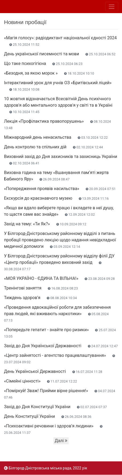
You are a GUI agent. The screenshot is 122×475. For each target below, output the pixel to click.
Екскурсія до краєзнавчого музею (56, 198)
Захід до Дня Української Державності (61, 345)
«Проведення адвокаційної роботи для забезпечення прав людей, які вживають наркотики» (57, 313)
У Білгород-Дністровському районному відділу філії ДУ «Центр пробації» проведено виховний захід (59, 262)
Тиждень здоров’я (40, 297)
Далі (61, 440)
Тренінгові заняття (41, 288)
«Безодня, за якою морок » (49, 73)
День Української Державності (53, 371)
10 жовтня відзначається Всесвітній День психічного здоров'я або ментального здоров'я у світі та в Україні (58, 105)
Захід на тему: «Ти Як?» (45, 223)
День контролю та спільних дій (53, 146)
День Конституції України (47, 416)
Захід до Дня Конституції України (55, 406)
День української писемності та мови (60, 53)
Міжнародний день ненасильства (56, 137)
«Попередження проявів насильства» (60, 188)
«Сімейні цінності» (40, 381)
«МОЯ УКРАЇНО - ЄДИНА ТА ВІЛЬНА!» (59, 278)
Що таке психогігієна (43, 63)
